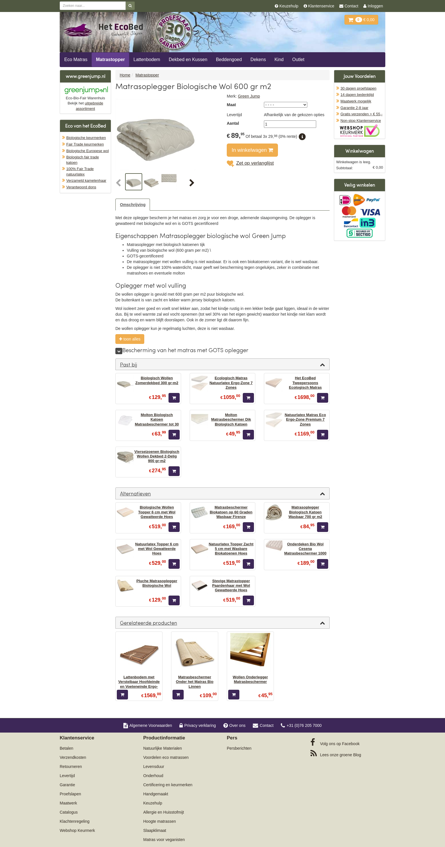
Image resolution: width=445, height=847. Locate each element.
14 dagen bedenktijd (357, 94)
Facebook (335, 742)
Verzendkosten (73, 757)
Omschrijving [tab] (132, 204)
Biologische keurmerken (86, 138)
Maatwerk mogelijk (355, 101)
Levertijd (67, 775)
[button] (119, 183)
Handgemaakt (155, 794)
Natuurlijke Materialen (162, 748)
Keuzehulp (152, 803)
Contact (263, 725)
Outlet (298, 59)
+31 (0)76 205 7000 (301, 725)
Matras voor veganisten (164, 839)
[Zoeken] (130, 5)
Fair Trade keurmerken (85, 144)
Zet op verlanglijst (250, 163)
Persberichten (239, 748)
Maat (231, 104)
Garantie (67, 785)
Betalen (66, 748)
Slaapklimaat (154, 830)
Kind (279, 59)
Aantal (233, 123)
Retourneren (71, 766)
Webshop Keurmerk (77, 830)
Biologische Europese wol (87, 151)
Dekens (258, 59)
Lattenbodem (146, 59)
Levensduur (153, 766)
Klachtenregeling (74, 821)
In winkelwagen (252, 150)
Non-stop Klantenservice (360, 120)
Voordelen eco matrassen (166, 757)
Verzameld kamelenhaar (86, 180)
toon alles (130, 339)
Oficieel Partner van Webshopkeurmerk (360, 130)
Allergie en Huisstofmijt (163, 812)
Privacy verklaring (197, 725)
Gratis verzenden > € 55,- (361, 114)
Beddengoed (229, 59)
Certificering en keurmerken (168, 785)
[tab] (222, 364)
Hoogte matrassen (159, 821)
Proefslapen (70, 794)
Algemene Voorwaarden (147, 725)
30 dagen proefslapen (358, 88)
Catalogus (69, 812)
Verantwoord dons (81, 187)
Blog (335, 753)
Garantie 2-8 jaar (354, 108)
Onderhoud (153, 775)
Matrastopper (110, 59)
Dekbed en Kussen (188, 59)
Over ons (234, 725)
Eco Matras (75, 59)
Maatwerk (68, 803)
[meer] (118, 351)
